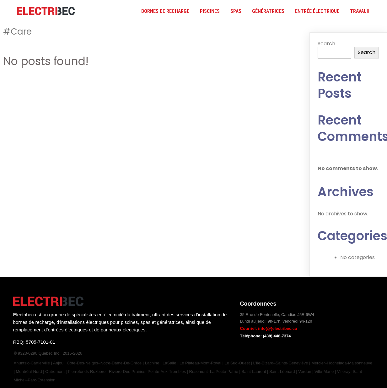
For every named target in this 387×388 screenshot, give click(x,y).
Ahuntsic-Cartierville (32, 363)
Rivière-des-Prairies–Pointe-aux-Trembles (147, 371)
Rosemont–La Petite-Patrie (213, 371)
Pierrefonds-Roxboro (86, 371)
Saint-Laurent (253, 371)
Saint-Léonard (282, 371)
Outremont (54, 371)
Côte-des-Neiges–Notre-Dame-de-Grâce (104, 363)
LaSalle (169, 363)
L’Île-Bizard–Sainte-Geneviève (280, 363)
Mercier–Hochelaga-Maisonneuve (341, 363)
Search (326, 43)
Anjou (58, 363)
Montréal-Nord (29, 371)
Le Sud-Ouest (237, 363)
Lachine (152, 363)
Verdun (304, 371)
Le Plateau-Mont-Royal (200, 363)
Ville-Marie (324, 371)
